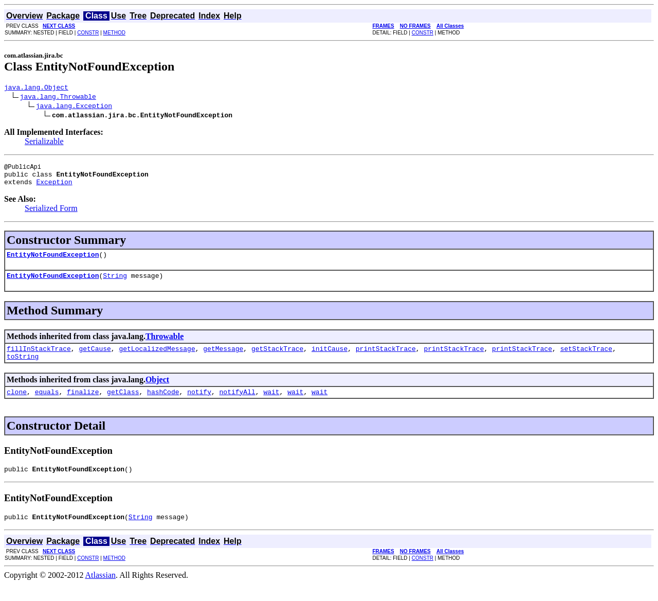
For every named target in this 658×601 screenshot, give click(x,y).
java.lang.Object (36, 88)
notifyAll (237, 405)
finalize (83, 405)
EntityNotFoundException (53, 262)
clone (17, 405)
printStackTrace (386, 359)
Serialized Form (51, 214)
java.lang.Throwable (58, 97)
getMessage (223, 359)
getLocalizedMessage (157, 359)
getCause (95, 359)
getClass (123, 405)
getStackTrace (277, 359)
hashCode (163, 405)
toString (23, 368)
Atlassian (100, 592)
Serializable (44, 142)
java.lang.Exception (74, 107)
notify (199, 405)
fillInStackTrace (39, 359)
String (115, 284)
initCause (330, 359)
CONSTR (88, 33)
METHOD (114, 33)
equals (47, 405)
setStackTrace (586, 359)
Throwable (164, 345)
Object (157, 391)
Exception (54, 187)
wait (271, 405)
